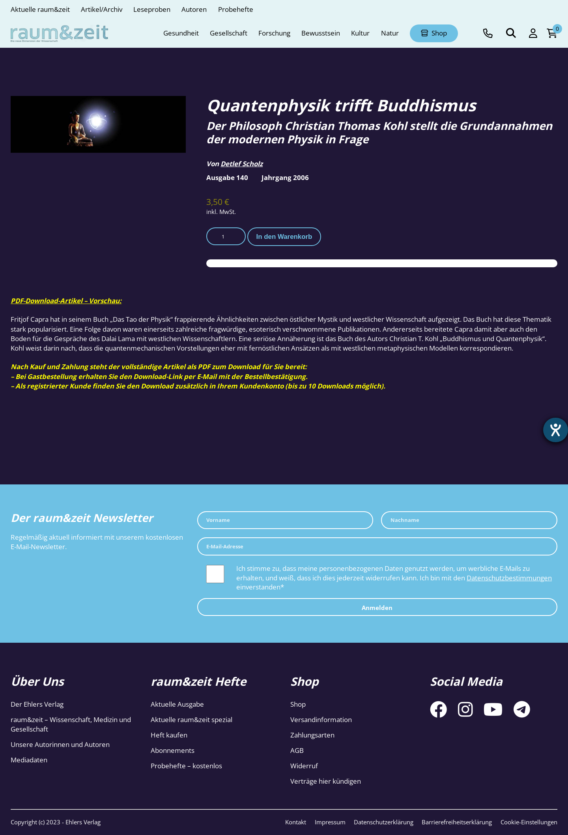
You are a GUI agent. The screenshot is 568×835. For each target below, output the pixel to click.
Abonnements (172, 750)
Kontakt (295, 822)
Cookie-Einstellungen (529, 822)
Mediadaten (29, 759)
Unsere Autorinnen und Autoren (60, 744)
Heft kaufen (169, 734)
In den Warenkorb (284, 236)
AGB (297, 750)
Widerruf (304, 765)
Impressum (330, 822)
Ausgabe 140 (227, 177)
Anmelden (377, 607)
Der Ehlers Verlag (37, 704)
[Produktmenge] (226, 236)
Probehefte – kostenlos (186, 765)
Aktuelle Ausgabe (177, 704)
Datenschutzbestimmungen (509, 577)
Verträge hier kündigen (325, 781)
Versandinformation (321, 719)
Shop (298, 704)
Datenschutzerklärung (383, 822)
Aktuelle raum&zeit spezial (191, 719)
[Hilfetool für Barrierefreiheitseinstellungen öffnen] (555, 431)
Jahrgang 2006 (285, 177)
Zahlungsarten (312, 734)
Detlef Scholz (241, 163)
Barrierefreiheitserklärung (457, 822)
